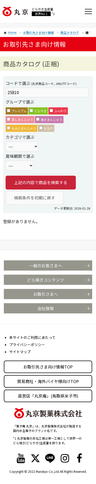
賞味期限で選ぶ (20, 156)
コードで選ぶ (41, 83)
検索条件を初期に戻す (34, 198)
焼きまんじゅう (49, 119)
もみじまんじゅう (21, 128)
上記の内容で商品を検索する (40, 182)
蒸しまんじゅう (20, 119)
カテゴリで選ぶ (20, 137)
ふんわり (58, 111)
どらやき (38, 111)
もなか (46, 128)
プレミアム (17, 111)
